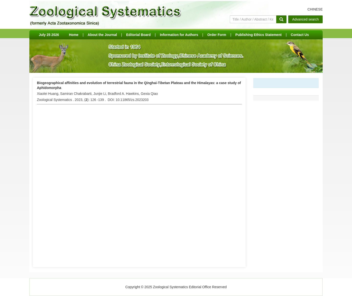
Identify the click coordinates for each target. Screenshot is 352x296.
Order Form (216, 35)
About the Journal (102, 35)
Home (73, 35)
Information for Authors (179, 35)
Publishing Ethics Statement (258, 35)
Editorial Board (138, 35)
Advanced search (305, 19)
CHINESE (315, 9)
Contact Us (300, 35)
